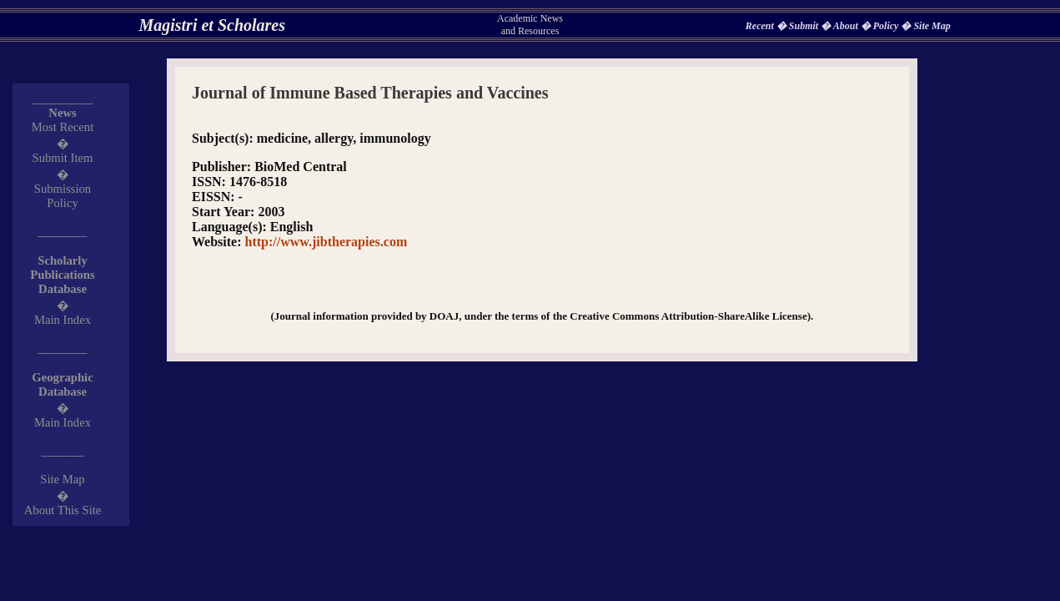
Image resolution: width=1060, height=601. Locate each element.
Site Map (931, 26)
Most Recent (63, 127)
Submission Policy (62, 196)
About (847, 26)
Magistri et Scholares (211, 25)
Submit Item (63, 157)
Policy (887, 26)
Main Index (62, 319)
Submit (805, 26)
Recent (761, 26)
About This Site (63, 510)
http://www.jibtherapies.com (326, 242)
